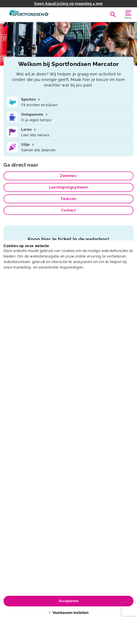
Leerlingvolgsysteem (68, 187)
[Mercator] (36, 14)
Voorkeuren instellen (69, 613)
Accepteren (69, 601)
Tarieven (68, 199)
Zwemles (68, 176)
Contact (68, 210)
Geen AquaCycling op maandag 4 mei (68, 4)
